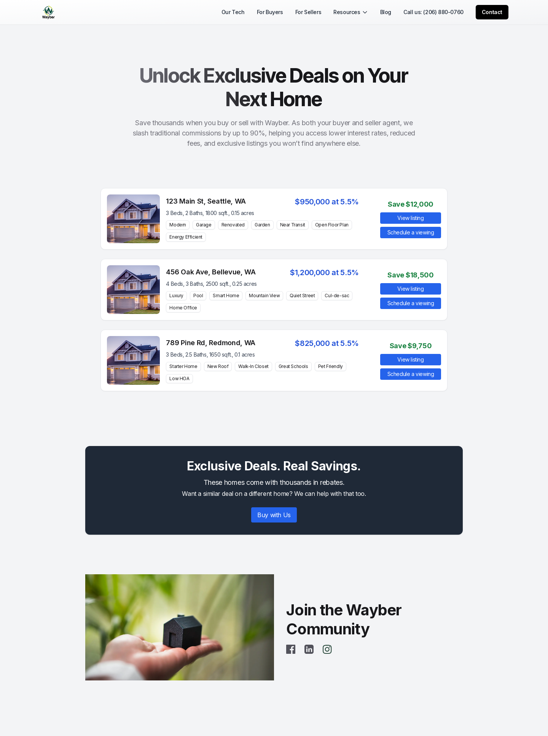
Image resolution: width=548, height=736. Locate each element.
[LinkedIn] (309, 649)
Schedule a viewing (410, 232)
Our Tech (233, 12)
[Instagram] (327, 649)
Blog (385, 12)
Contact (492, 12)
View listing (410, 218)
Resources (350, 12)
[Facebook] (290, 649)
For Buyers (270, 12)
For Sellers (308, 12)
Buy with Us (274, 515)
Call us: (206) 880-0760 (433, 12)
